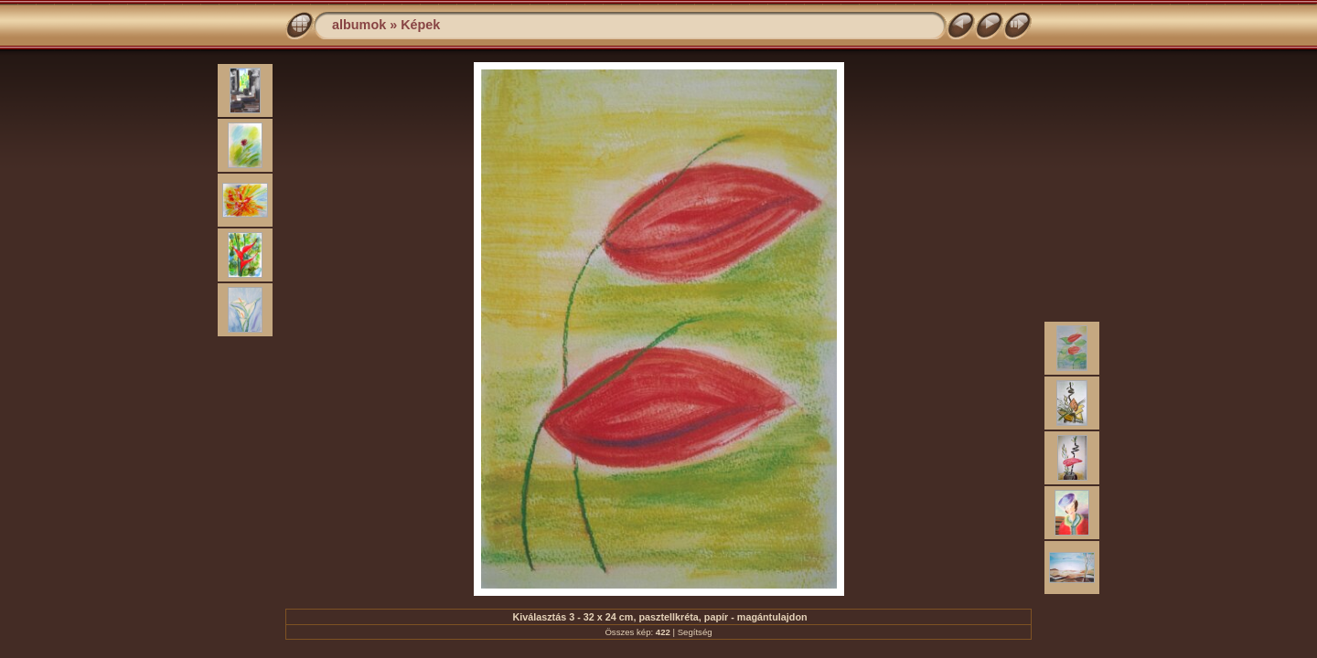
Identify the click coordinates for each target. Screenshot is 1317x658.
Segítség (695, 632)
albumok (359, 24)
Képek (420, 24)
